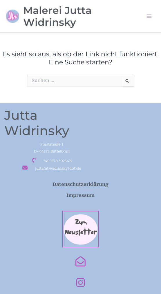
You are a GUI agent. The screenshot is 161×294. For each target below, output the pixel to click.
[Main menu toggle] (149, 16)
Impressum (80, 195)
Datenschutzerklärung (80, 184)
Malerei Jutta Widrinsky (57, 16)
